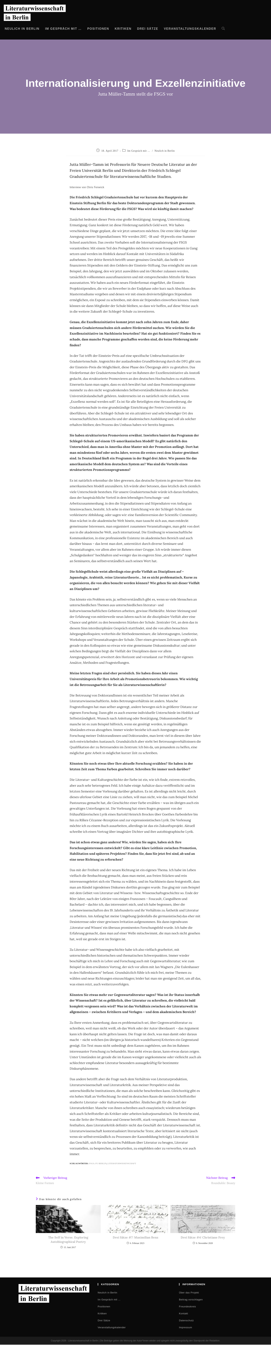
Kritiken (102, 1313)
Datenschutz (186, 1320)
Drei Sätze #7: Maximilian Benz (135, 1238)
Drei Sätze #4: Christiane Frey (203, 1238)
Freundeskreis (187, 1306)
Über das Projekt (189, 1293)
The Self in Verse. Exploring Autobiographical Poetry (68, 1240)
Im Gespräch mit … (138, 150)
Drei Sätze (104, 1320)
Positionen (104, 1306)
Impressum (185, 1327)
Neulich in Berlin (165, 150)
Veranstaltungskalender (112, 1327)
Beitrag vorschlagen (191, 1300)
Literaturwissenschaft (122, 1163)
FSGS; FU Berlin (98, 1163)
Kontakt (183, 1313)
